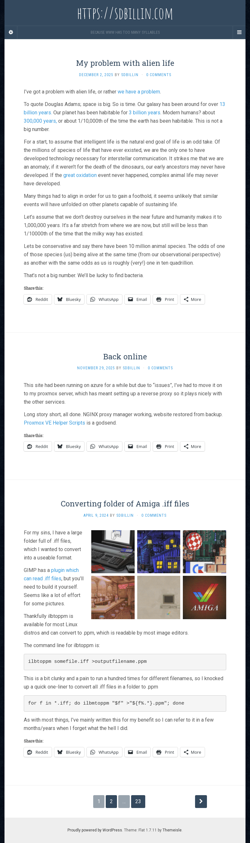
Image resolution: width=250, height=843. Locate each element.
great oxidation (80, 175)
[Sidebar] (10, 32)
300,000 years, (40, 121)
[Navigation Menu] (239, 32)
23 (138, 801)
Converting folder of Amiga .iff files (125, 503)
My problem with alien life (125, 63)
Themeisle (172, 830)
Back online (125, 356)
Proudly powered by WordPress (94, 830)
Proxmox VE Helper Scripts (54, 423)
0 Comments (158, 75)
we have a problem (139, 92)
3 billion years (144, 113)
